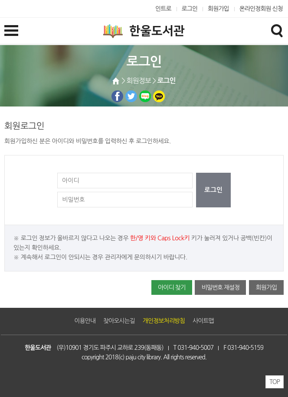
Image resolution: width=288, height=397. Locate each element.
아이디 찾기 (172, 287)
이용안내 (84, 321)
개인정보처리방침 (164, 321)
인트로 (163, 9)
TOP (274, 382)
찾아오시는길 (119, 321)
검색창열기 (277, 30)
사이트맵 (203, 321)
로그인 (190, 9)
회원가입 (218, 9)
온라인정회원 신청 (261, 9)
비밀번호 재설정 (220, 287)
